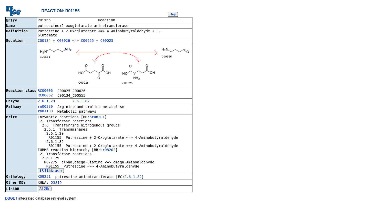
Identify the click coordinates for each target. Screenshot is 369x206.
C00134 (44, 41)
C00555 (87, 41)
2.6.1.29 (46, 102)
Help (173, 14)
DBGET (11, 199)
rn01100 (45, 112)
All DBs (44, 189)
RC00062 (45, 96)
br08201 (97, 117)
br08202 (107, 150)
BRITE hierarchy (50, 171)
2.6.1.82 (80, 102)
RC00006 (45, 91)
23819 (56, 183)
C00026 (63, 41)
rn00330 (45, 107)
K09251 (44, 177)
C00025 (107, 41)
